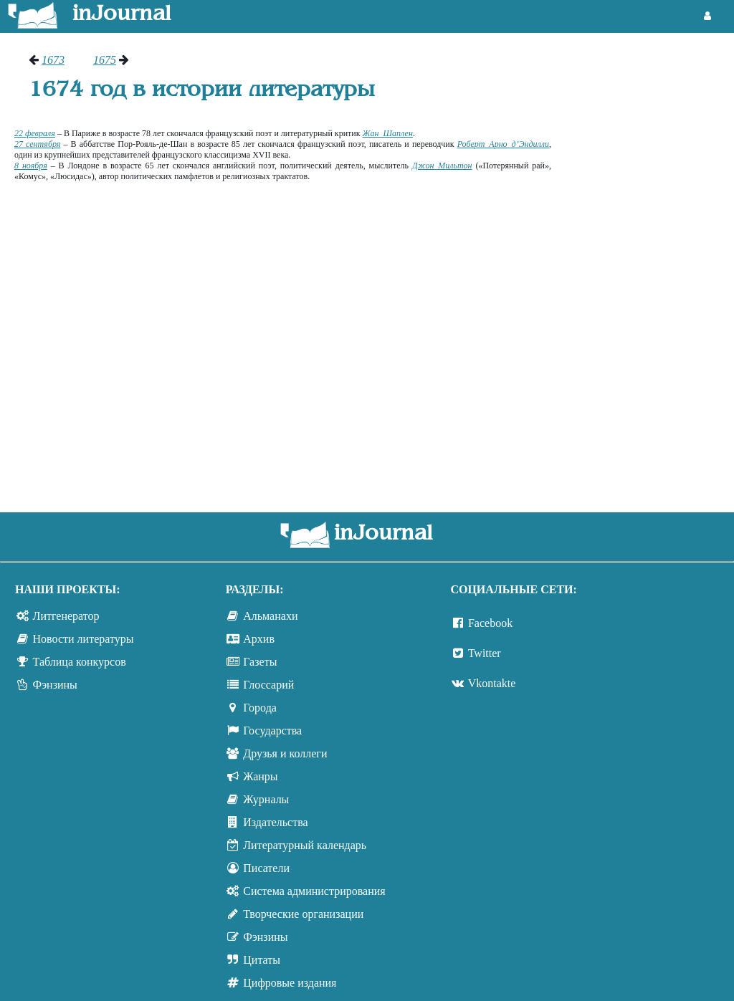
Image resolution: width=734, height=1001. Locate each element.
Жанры (260, 776)
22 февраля (34, 133)
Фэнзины (55, 685)
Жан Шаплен (388, 133)
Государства (272, 730)
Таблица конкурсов (79, 662)
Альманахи (270, 616)
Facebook (490, 623)
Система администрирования (314, 891)
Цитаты (261, 960)
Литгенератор (66, 616)
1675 (104, 60)
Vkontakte (492, 683)
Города (260, 707)
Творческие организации (303, 914)
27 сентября (37, 144)
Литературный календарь (304, 845)
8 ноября (30, 166)
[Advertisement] (650, 269)
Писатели (266, 868)
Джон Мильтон (442, 166)
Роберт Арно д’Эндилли (503, 144)
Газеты (260, 662)
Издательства (275, 822)
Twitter (484, 653)
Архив (259, 639)
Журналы (266, 799)
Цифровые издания (289, 983)
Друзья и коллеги (285, 753)
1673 (53, 60)
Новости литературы (83, 639)
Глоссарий (268, 685)
